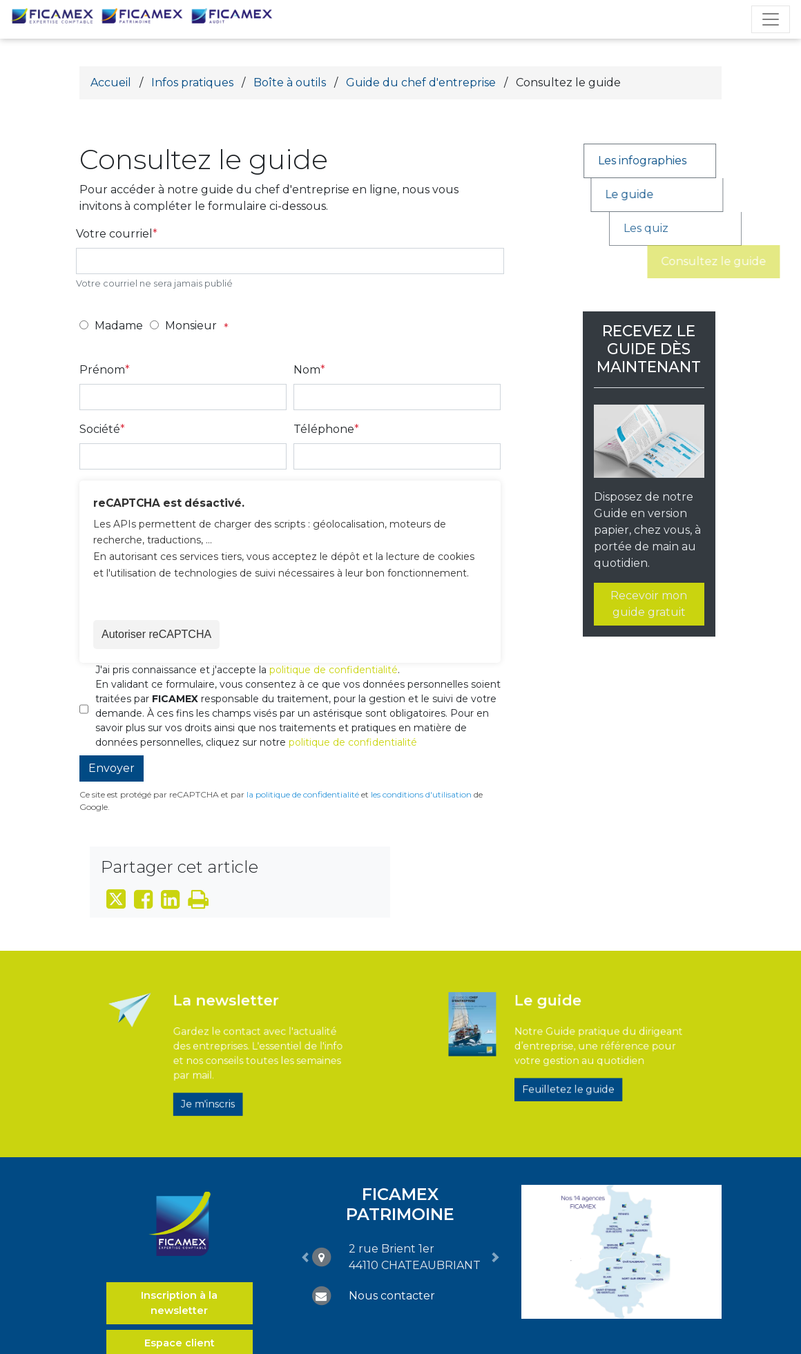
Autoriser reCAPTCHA (156, 634)
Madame (119, 325)
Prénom (102, 369)
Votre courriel (114, 233)
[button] (305, 1257)
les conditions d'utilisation (421, 794)
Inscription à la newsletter (179, 1303)
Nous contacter (392, 1295)
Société (99, 429)
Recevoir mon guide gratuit (648, 604)
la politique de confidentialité (303, 794)
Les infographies (658, 160)
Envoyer (111, 768)
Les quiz (718, 228)
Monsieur (191, 325)
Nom (306, 369)
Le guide (667, 194)
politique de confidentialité (333, 670)
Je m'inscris (220, 1084)
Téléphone (323, 429)
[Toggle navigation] (770, 19)
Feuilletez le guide (566, 1075)
